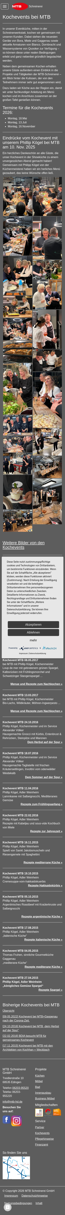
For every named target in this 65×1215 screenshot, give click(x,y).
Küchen (40, 1075)
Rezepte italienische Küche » (43, 939)
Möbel (39, 1081)
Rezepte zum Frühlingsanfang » (41, 804)
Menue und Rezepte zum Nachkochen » (36, 684)
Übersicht (8, 1010)
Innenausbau (43, 1092)
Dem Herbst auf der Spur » (44, 742)
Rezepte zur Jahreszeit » (46, 831)
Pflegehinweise (44, 1138)
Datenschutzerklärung (37, 653)
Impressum (11, 1195)
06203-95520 (20, 1087)
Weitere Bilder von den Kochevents (24, 545)
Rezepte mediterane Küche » (43, 966)
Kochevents (42, 1133)
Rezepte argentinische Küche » (41, 916)
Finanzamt (41, 1144)
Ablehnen (33, 632)
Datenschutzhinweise (34, 1195)
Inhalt (39, 1203)
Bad (37, 1087)
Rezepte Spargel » (50, 989)
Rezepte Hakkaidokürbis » (45, 885)
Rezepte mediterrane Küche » (43, 862)
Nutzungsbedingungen (18, 1203)
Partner (39, 1127)
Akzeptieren (33, 624)
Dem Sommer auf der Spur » (43, 777)
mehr (33, 640)
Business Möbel (45, 1098)
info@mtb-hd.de (12, 1101)
